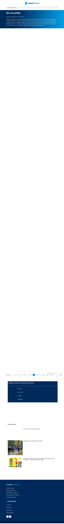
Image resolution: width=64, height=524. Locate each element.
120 (51, 375)
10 (18, 375)
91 (37, 375)
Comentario (20, 392)
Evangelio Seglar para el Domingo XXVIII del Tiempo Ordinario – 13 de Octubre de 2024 (39, 459)
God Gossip (9, 510)
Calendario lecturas (11, 497)
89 (30, 375)
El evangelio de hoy (11, 490)
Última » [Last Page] (59, 375)
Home (8, 16)
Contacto (8, 505)
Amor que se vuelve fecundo (31, 429)
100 (43, 375)
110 (47, 375)
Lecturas (19, 388)
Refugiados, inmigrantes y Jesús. (33, 441)
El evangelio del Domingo (12, 495)
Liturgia (19, 395)
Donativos (9, 507)
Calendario (20, 399)
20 (21, 375)
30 (24, 375)
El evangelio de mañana (12, 492)
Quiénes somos (10, 488)
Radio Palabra (9, 512)
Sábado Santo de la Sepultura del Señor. (21, 383)
